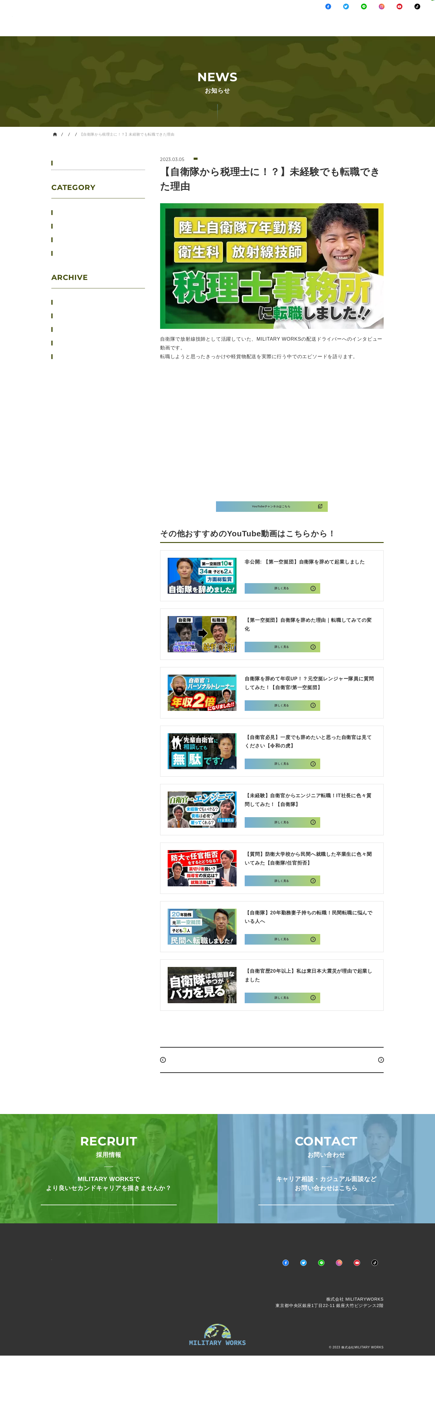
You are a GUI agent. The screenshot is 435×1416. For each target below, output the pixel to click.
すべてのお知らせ (80, 163)
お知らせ (84, 134)
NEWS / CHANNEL (201, 28)
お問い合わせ (417, 18)
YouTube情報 (111, 134)
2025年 (72, 315)
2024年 (72, 329)
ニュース (74, 225)
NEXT (368, 1089)
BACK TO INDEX (272, 1089)
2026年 (72, 302)
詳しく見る (281, 596)
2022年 (72, 356)
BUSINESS (252, 28)
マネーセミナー (80, 253)
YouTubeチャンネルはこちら (270, 514)
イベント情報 (78, 212)
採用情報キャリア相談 (381, 18)
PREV (175, 1089)
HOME (64, 134)
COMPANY (334, 28)
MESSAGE (293, 28)
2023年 (72, 343)
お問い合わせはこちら (326, 1245)
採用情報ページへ (108, 1245)
